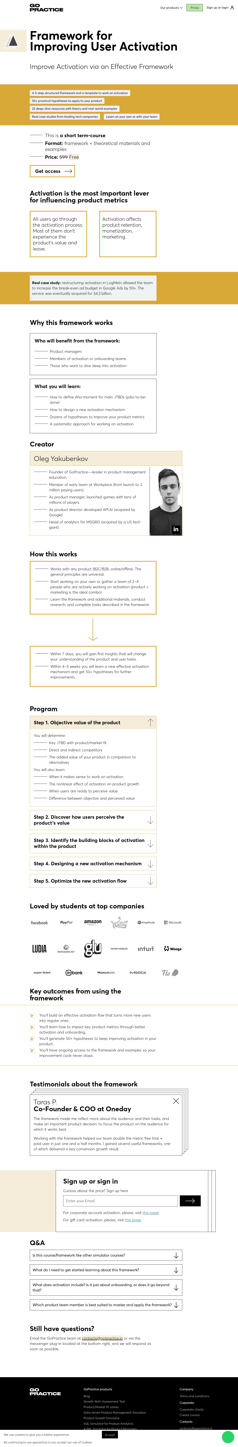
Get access (48, 171)
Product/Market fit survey (101, 1407)
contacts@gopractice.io (102, 1338)
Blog (87, 1396)
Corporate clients (192, 1409)
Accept (110, 1435)
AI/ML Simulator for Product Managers (110, 1429)
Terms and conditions (194, 1396)
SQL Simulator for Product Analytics (108, 1423)
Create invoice (190, 1415)
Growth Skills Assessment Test (104, 1401)
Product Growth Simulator (101, 1418)
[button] (228, 1437)
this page (151, 1212)
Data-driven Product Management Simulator (115, 1412)
